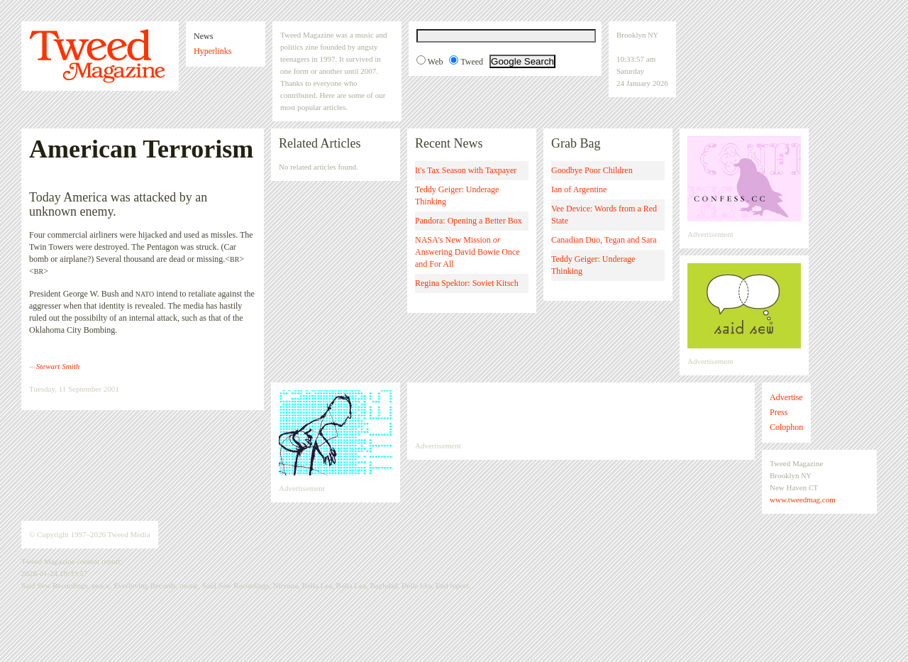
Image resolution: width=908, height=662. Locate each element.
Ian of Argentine (579, 189)
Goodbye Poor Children (592, 170)
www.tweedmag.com (803, 499)
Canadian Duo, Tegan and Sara (604, 240)
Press (778, 412)
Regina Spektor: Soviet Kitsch (467, 283)
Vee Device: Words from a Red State (604, 215)
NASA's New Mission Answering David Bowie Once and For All (467, 252)
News (203, 36)
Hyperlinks (212, 51)
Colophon (786, 427)
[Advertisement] (581, 411)
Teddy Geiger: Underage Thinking (457, 195)
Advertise (786, 397)
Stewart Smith (57, 366)
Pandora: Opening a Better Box (468, 221)
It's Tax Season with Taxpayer (465, 170)
